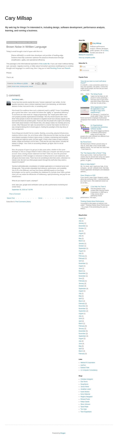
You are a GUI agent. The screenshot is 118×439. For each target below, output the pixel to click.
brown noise (15, 86)
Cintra (106, 50)
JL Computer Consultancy (89, 370)
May (80, 238)
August (81, 218)
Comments (84, 70)
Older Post (69, 198)
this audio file (45, 64)
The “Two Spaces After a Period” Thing (93, 153)
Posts (83, 67)
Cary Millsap (18, 18)
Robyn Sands (85, 402)
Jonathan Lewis (86, 389)
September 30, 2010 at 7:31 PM (22, 190)
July (80, 221)
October (81, 228)
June (80, 268)
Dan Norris (84, 381)
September (82, 248)
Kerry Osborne (85, 394)
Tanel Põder (84, 407)
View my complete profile (87, 57)
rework (31, 86)
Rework (67, 68)
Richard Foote (85, 399)
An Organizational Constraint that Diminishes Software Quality (99, 127)
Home (40, 198)
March (81, 241)
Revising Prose (55, 68)
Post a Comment (14, 194)
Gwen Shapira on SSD (88, 175)
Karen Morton (85, 392)
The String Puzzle (96, 94)
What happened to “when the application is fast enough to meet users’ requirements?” (99, 109)
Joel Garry (15, 99)
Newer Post (11, 198)
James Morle (85, 387)
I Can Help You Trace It (98, 186)
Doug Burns (84, 384)
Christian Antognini (87, 379)
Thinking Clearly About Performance (92, 201)
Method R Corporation (86, 55)
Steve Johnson (85, 404)
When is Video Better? (88, 164)
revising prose (24, 86)
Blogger (62, 433)
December (82, 226)
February (82, 256)
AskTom (83, 365)
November (82, 263)
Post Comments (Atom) (23, 202)
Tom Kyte (84, 409)
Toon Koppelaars (86, 412)
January (81, 223)
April (80, 261)
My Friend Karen (86, 142)
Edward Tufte (85, 367)
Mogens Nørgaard (86, 396)
